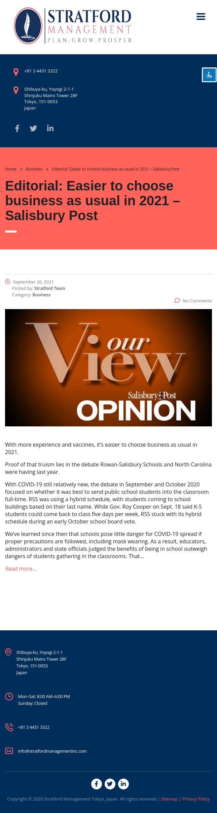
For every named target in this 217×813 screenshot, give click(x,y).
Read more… (21, 568)
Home (10, 169)
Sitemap (169, 799)
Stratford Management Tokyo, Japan (80, 799)
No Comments (193, 301)
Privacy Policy (196, 799)
